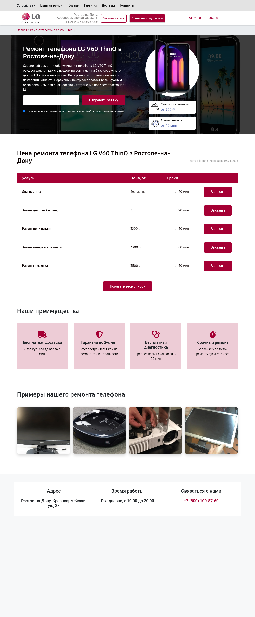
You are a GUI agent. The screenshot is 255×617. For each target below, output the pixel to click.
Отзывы (73, 5)
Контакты (127, 5)
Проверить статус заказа (147, 18)
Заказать (218, 192)
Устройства (25, 5)
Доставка (108, 5)
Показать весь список (127, 286)
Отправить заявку (103, 100)
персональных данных (113, 111)
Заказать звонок (113, 18)
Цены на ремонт (52, 5)
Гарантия (90, 5)
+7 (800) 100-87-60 (201, 500)
